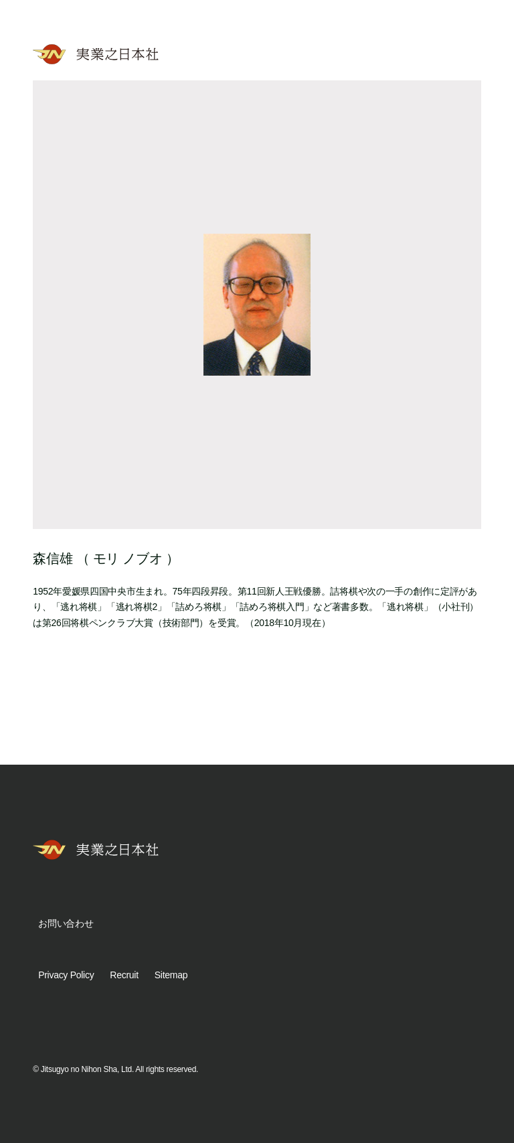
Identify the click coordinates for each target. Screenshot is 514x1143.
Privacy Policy (66, 975)
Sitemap (171, 975)
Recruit (124, 975)
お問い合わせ (65, 923)
